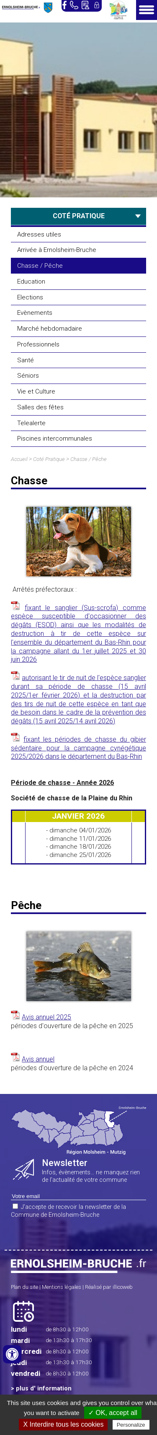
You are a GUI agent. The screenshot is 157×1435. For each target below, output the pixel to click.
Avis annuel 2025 (46, 1017)
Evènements (34, 312)
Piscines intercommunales (54, 438)
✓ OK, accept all (112, 1412)
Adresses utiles (39, 234)
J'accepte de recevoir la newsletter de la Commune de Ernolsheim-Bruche (68, 1210)
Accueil (19, 459)
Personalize (131, 1425)
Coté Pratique (49, 459)
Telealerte (31, 423)
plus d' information (44, 1388)
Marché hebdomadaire (49, 328)
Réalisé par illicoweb (109, 1287)
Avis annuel (38, 1059)
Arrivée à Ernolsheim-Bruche (56, 250)
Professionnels (38, 344)
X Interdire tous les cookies (63, 1424)
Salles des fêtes (40, 407)
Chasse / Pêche (40, 265)
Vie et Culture (36, 391)
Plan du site (24, 1287)
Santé (25, 360)
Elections (30, 297)
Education (31, 281)
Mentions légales (61, 1287)
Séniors (28, 375)
